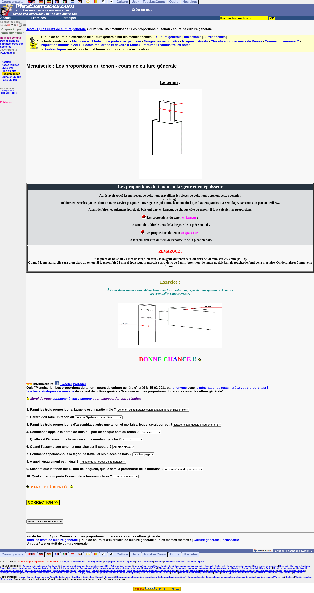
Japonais (130, 562)
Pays (279, 570)
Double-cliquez (55, 49)
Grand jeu (64, 562)
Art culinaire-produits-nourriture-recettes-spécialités (84, 566)
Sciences (91, 573)
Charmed (283, 566)
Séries (167, 573)
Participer (68, 18)
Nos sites (190, 554)
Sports (201, 562)
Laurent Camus (26, 577)
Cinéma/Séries (78, 562)
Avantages (7, 52)
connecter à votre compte (72, 398)
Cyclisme (54, 568)
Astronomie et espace (121, 566)
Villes (217, 573)
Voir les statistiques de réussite (50, 391)
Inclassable (192, 37)
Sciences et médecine (174, 562)
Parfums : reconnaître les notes (166, 45)
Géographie (109, 562)
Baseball (209, 566)
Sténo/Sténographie (129, 573)
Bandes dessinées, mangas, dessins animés (182, 566)
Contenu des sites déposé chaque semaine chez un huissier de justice (221, 577)
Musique (158, 562)
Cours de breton (40, 568)
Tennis (174, 573)
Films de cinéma (166, 568)
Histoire (120, 562)
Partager (79, 384)
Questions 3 (299, 573)
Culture (122, 554)
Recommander (11, 73)
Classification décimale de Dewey (236, 41)
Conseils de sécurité (105, 577)
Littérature (148, 562)
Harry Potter (266, 568)
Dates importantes (69, 568)
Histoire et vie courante (284, 568)
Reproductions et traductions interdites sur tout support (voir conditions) (151, 577)
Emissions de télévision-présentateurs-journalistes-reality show (110, 568)
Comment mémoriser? (282, 41)
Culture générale (168, 37)
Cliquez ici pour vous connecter (12, 30)
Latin (138, 562)
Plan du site (9, 70)
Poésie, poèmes (28, 573)
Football (236, 568)
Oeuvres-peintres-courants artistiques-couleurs (231, 570)
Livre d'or (7, 67)
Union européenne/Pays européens (196, 573)
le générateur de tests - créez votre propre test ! (232, 387)
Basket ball (220, 566)
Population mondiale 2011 (60, 45)
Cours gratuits (12, 554)
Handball (254, 568)
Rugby (82, 573)
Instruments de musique (11, 570)
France (245, 568)
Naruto (203, 570)
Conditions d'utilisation (83, 577)
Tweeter (66, 384)
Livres (95, 570)
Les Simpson (84, 570)
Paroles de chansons (266, 570)
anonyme (180, 387)
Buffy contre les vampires (265, 566)
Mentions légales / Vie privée (270, 577)
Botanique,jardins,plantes (239, 566)
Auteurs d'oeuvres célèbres (146, 566)
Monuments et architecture (112, 570)
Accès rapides (10, 64)
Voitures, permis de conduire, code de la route (243, 573)
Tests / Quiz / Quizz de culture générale (56, 29)
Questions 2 (286, 573)
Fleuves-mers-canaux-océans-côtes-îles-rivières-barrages (203, 568)
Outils (174, 554)
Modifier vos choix (304, 577)
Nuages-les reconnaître (161, 41)
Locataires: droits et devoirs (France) (111, 45)
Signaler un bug (11, 76)
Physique (4, 573)
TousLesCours (155, 554)
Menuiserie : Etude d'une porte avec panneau (106, 41)
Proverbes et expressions (50, 573)
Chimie (3, 568)
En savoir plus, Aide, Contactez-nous (52, 577)
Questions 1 (272, 573)
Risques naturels (195, 41)
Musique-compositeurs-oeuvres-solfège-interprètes (151, 570)
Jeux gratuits (7, 91)
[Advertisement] (12, 124)
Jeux (135, 554)
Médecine (194, 570)
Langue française (61, 570)
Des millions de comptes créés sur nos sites (11, 42)
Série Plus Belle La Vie (151, 573)
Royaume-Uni (70, 573)
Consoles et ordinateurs (19, 568)
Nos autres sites (9, 93)
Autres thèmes (214, 37)
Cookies (289, 577)
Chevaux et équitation (300, 566)
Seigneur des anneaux (107, 573)
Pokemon (15, 573)
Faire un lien (9, 79)
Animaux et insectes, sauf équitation (40, 566)
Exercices (38, 18)
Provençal (191, 562)
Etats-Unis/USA (149, 568)
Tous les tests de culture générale (52, 540)
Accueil (6, 18)
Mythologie (182, 570)
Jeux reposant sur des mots (38, 570)
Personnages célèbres (294, 570)
